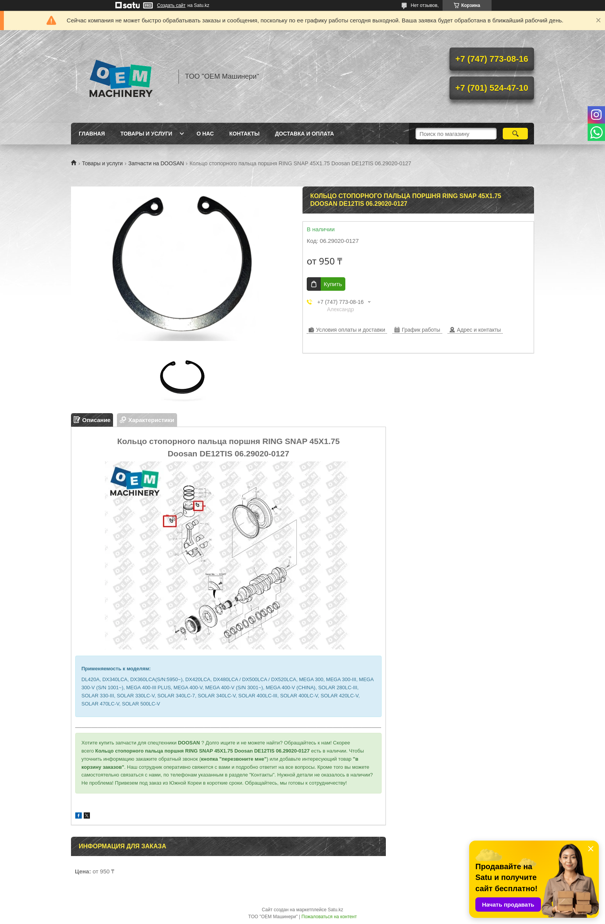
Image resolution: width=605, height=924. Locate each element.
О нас (205, 134)
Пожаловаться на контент (329, 916)
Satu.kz (335, 909)
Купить (333, 284)
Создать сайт (171, 5)
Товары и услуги (146, 134)
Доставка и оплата (304, 134)
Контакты (244, 134)
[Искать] (515, 133)
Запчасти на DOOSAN (156, 163)
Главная (92, 134)
